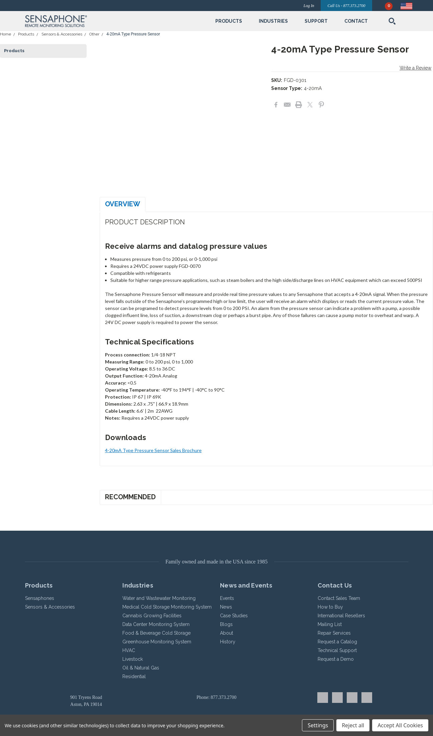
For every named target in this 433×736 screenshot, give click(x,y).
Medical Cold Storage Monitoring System (167, 607)
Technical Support (337, 650)
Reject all (353, 725)
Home (5, 34)
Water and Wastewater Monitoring (159, 598)
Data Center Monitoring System (156, 624)
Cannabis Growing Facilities (152, 615)
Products (26, 34)
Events (227, 598)
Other (94, 34)
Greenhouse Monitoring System (156, 641)
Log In (309, 5)
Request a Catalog (337, 641)
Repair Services (334, 633)
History (227, 641)
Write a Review (415, 68)
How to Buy (330, 607)
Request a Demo (336, 659)
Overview (122, 204)
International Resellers (341, 615)
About (226, 633)
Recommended (130, 497)
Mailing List (330, 624)
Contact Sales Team (339, 598)
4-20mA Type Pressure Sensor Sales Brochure (153, 450)
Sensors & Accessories (61, 34)
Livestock (132, 659)
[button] (87, 21)
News (226, 607)
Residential (134, 676)
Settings (318, 725)
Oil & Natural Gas (140, 667)
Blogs (226, 624)
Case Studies (234, 615)
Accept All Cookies (400, 725)
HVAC (128, 650)
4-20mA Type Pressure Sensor (133, 34)
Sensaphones (39, 598)
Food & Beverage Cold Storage (156, 633)
